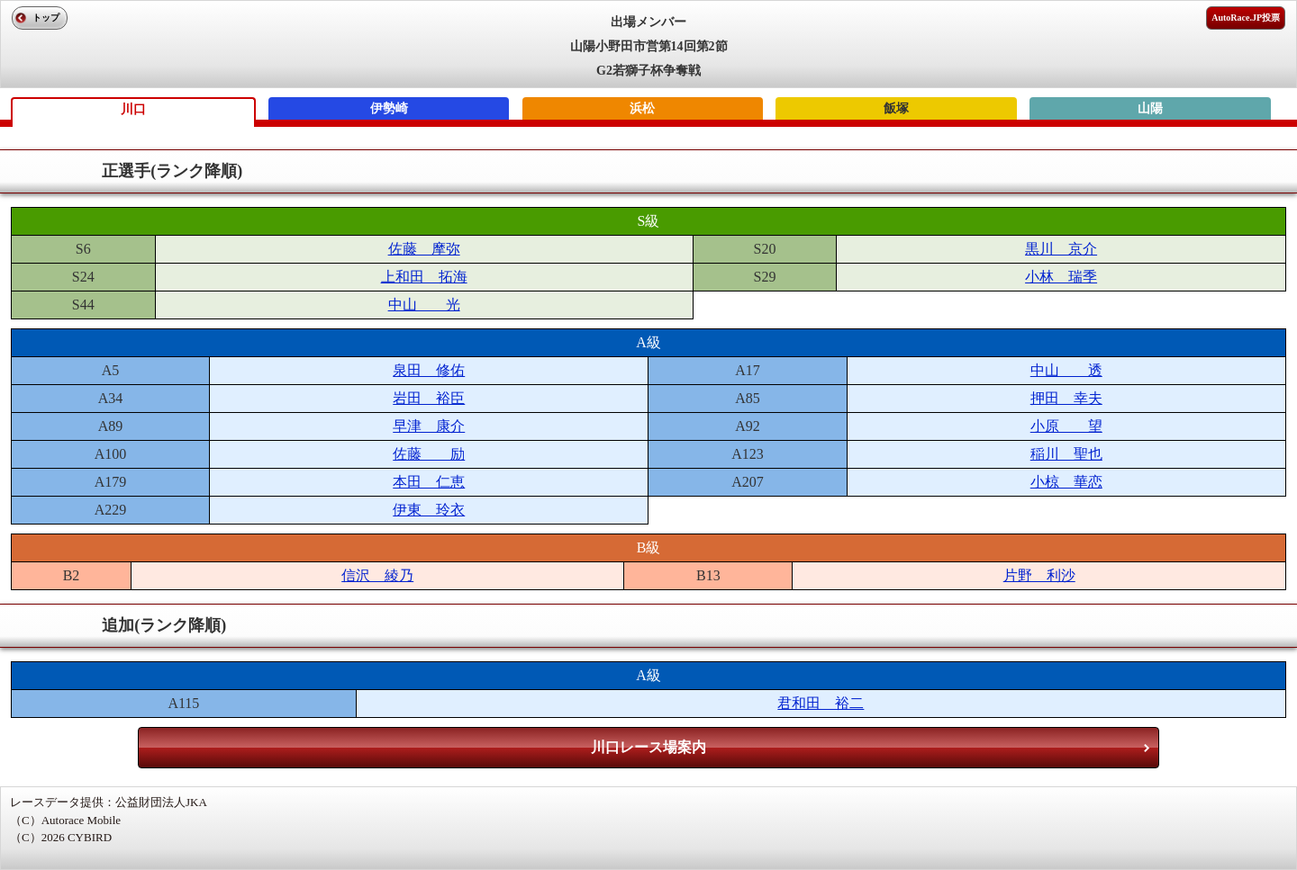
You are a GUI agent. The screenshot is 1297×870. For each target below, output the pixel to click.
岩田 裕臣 (429, 398)
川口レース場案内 (648, 747)
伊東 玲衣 (429, 509)
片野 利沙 (1039, 575)
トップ (45, 17)
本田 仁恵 (429, 481)
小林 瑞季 (1061, 276)
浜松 (642, 108)
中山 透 (1066, 370)
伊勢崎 (389, 108)
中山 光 (424, 304)
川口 (133, 109)
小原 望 (1066, 426)
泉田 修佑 (429, 370)
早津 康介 (429, 426)
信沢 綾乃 (377, 575)
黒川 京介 (1061, 248)
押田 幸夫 (1066, 398)
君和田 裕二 (820, 703)
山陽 (1150, 108)
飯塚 (896, 108)
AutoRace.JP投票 (1245, 17)
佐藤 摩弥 (424, 248)
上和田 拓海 (424, 276)
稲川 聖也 (1066, 454)
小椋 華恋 (1066, 481)
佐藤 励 (429, 454)
